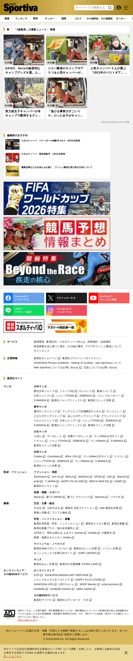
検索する (109, 7)
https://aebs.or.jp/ (28, 620)
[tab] (35, 18)
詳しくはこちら (13, 656)
